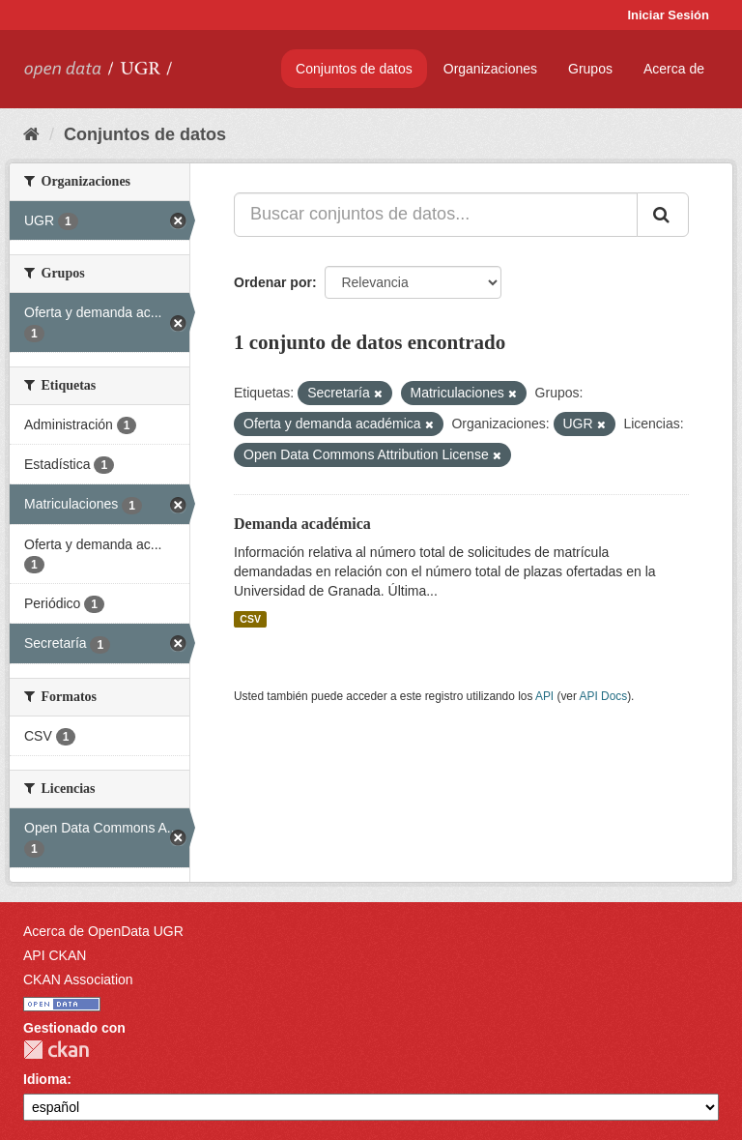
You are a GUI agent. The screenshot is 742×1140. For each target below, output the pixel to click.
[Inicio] (31, 134)
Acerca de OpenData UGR (103, 931)
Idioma (45, 1079)
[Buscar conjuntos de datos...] (436, 214)
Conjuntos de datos (354, 68)
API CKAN (54, 955)
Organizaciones (490, 68)
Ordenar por (273, 282)
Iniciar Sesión (668, 15)
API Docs (604, 696)
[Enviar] (663, 214)
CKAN (56, 1049)
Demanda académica (302, 523)
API (544, 696)
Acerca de (673, 68)
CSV (250, 619)
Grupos (590, 68)
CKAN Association (78, 979)
